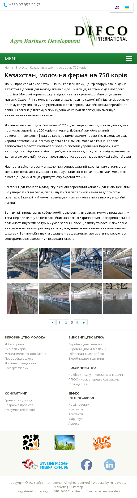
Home (9, 68)
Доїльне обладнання (20, 363)
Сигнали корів (15, 349)
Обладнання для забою (86, 354)
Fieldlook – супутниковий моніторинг (95, 374)
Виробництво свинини (85, 344)
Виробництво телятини (86, 358)
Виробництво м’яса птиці (87, 349)
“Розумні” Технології (20, 410)
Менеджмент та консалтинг (26, 354)
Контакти (75, 409)
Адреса (73, 423)
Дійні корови (14, 344)
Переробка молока (19, 358)
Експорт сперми (17, 368)
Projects (21, 68)
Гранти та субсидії (18, 400)
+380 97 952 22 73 (25, 4)
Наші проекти (78, 404)
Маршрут (75, 419)
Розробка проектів (19, 405)
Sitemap (77, 487)
